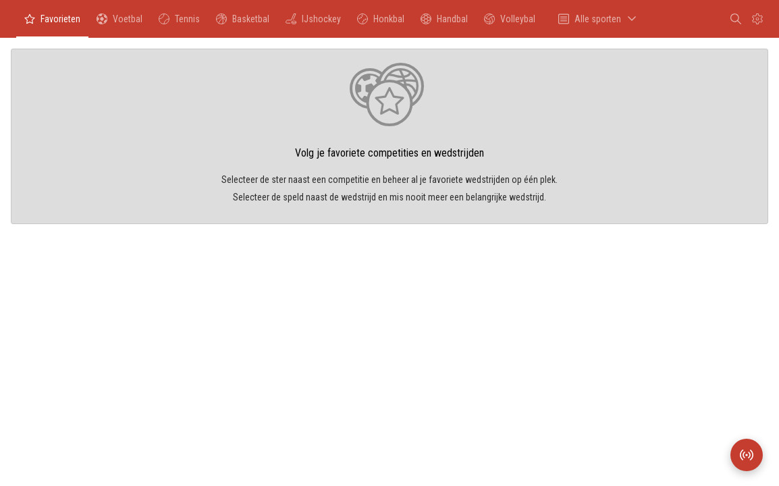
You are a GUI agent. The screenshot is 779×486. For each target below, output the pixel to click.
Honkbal (380, 22)
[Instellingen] (757, 19)
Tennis (179, 22)
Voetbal (119, 22)
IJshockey (313, 22)
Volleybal (509, 22)
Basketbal (242, 22)
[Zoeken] (736, 19)
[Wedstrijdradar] (746, 455)
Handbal (444, 22)
